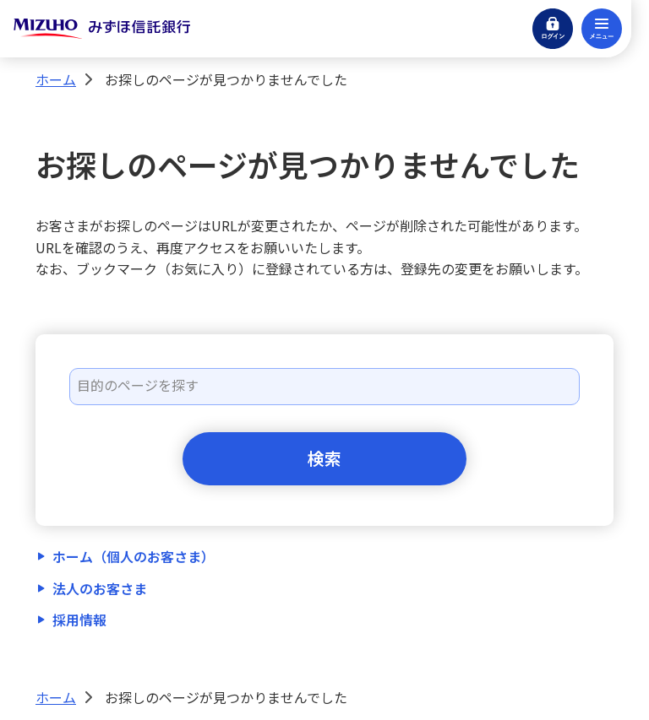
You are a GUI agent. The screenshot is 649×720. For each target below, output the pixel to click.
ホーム (55, 79)
